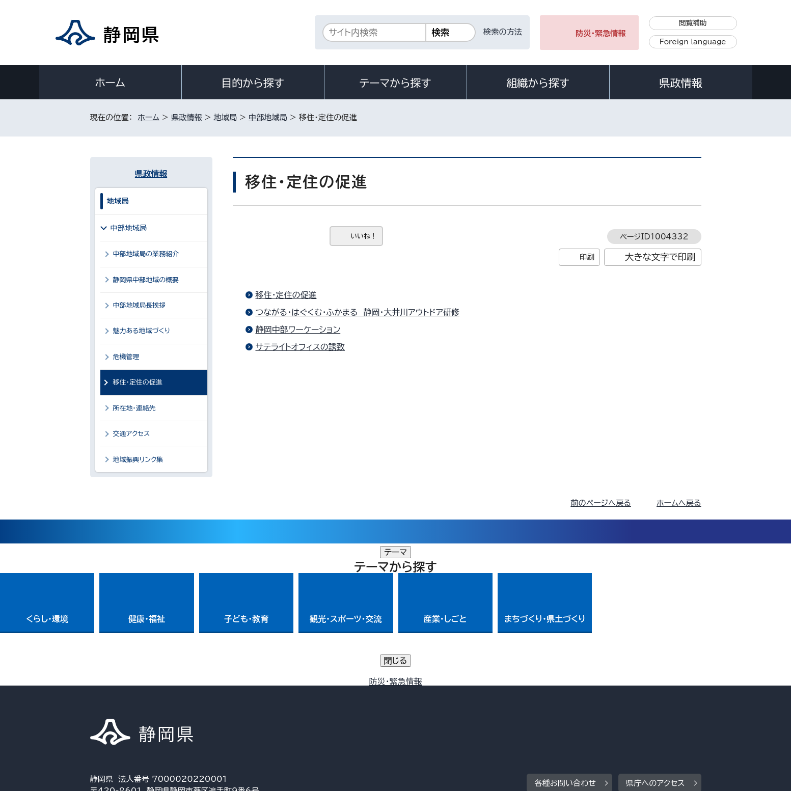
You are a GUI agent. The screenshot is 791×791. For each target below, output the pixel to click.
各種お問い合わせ (565, 641)
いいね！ (364, 236)
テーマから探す (395, 83)
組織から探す (537, 83)
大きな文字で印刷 (660, 257)
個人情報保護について (251, 703)
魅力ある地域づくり (141, 331)
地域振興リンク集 (138, 459)
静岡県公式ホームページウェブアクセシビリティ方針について (429, 703)
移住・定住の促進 (286, 295)
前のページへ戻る (600, 503)
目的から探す (252, 83)
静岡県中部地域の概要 (146, 280)
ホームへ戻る (679, 503)
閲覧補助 (693, 22)
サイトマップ (653, 703)
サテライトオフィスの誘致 (300, 347)
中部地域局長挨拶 (139, 305)
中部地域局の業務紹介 (146, 254)
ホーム (110, 82)
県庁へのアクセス (655, 641)
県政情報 (680, 83)
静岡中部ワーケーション (298, 329)
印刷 (587, 257)
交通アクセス (131, 433)
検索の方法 (502, 32)
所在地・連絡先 (134, 408)
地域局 (225, 117)
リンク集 (582, 703)
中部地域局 (268, 117)
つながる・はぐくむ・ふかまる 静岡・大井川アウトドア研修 (357, 312)
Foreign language (693, 41)
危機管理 (126, 356)
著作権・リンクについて (138, 703)
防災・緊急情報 (601, 33)
